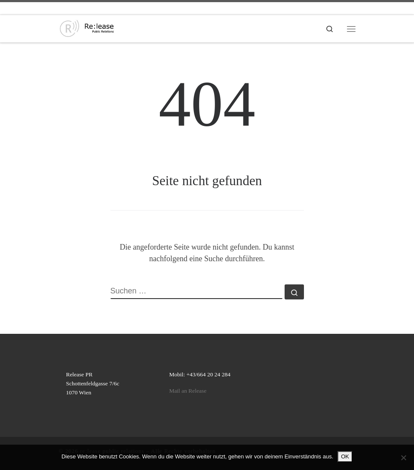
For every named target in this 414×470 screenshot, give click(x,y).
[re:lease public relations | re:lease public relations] (87, 27)
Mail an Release (187, 391)
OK (345, 456)
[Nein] (403, 457)
